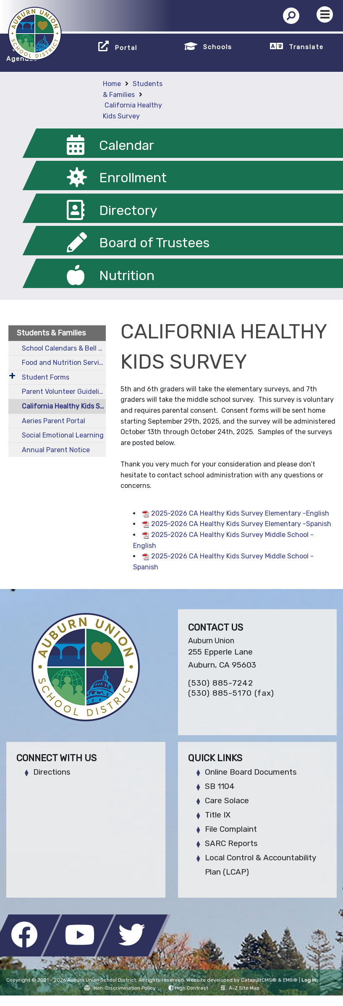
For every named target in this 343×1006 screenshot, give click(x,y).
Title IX (217, 815)
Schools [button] (217, 47)
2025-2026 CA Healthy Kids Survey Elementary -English (240, 513)
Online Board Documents (251, 772)
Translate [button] (306, 47)
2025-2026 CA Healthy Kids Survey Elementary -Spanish (241, 524)
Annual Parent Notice (56, 450)
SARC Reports (231, 843)
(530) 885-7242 (220, 683)
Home (112, 84)
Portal (126, 48)
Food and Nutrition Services (64, 363)
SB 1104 (220, 786)
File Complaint (231, 829)
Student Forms (45, 377)
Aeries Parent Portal (53, 421)
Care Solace (227, 800)
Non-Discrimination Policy (120, 988)
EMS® (290, 980)
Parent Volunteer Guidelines (64, 392)
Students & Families (51, 333)
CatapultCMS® (259, 980)
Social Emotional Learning (63, 435)
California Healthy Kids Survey (64, 406)
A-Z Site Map (240, 988)
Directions (52, 772)
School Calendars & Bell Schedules (64, 348)
